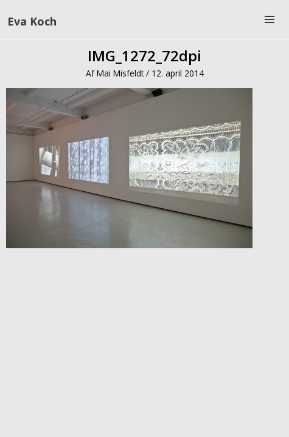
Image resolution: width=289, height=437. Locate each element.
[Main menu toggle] (269, 19)
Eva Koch (32, 21)
